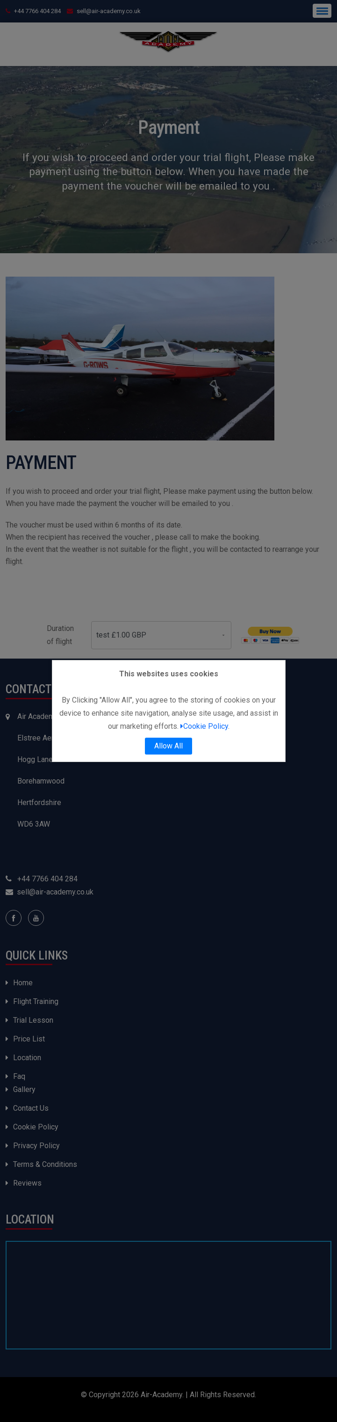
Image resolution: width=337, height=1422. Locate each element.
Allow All (168, 745)
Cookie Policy (204, 726)
